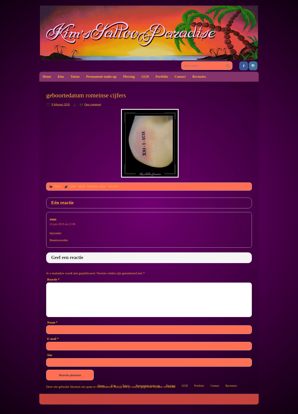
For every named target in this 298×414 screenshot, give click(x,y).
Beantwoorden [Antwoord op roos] (59, 240)
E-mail (53, 338)
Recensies (199, 76)
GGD (145, 76)
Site (49, 355)
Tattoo (75, 76)
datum (82, 186)
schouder (113, 186)
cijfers (73, 186)
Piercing (129, 76)
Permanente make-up (101, 76)
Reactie (53, 279)
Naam (52, 322)
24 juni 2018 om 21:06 (63, 224)
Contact (180, 76)
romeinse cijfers (96, 186)
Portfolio (161, 76)
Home (47, 76)
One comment (92, 104)
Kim (61, 76)
